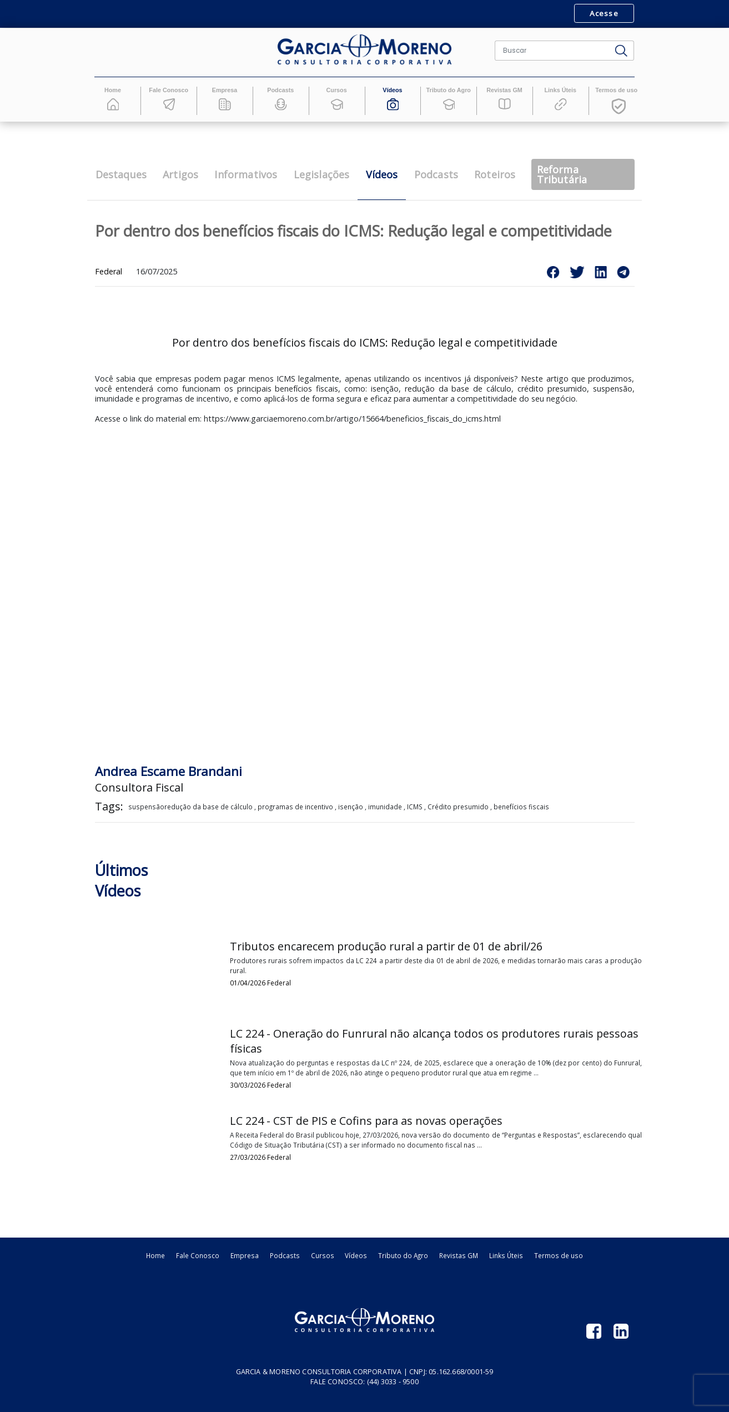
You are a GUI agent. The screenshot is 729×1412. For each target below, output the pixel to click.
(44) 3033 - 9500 (393, 1381)
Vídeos (356, 1255)
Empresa (244, 1255)
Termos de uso (558, 1255)
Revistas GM (458, 1255)
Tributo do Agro (403, 1255)
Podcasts (285, 1255)
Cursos (322, 1255)
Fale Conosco (197, 1255)
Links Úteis (506, 1255)
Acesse (604, 13)
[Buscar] (552, 51)
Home (155, 1255)
